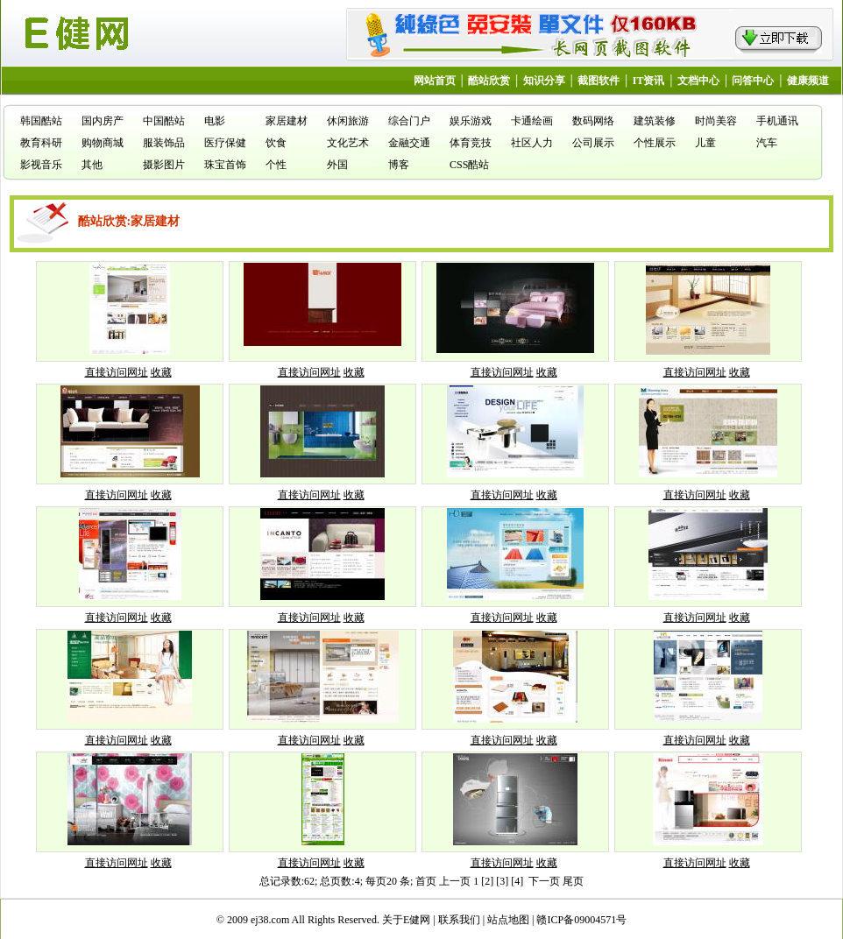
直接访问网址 (116, 372)
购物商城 (102, 143)
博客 (398, 165)
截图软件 (598, 80)
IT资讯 (649, 80)
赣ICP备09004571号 (581, 920)
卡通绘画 (532, 121)
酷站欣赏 (489, 80)
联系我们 (459, 920)
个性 (276, 165)
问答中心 (753, 80)
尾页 (573, 881)
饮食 (276, 143)
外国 (337, 165)
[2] (487, 881)
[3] (502, 881)
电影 (214, 121)
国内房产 (102, 121)
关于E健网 (406, 920)
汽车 (766, 143)
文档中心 (698, 80)
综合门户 (409, 121)
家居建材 (287, 121)
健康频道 (808, 80)
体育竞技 (471, 143)
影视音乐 (41, 165)
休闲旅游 (348, 121)
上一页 (455, 881)
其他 (92, 165)
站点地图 (508, 920)
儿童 (705, 143)
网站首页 (435, 80)
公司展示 (593, 143)
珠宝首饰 (225, 165)
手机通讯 (777, 121)
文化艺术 (348, 143)
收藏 (161, 372)
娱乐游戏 (471, 121)
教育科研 (41, 143)
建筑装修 (655, 121)
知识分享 (544, 80)
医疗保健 (225, 143)
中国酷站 (164, 121)
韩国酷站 (41, 121)
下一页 (544, 881)
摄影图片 (164, 165)
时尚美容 (716, 121)
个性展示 (655, 143)
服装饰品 (164, 143)
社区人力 (532, 143)
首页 (425, 881)
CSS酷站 (469, 165)
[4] (517, 881)
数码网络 (593, 121)
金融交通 (409, 143)
